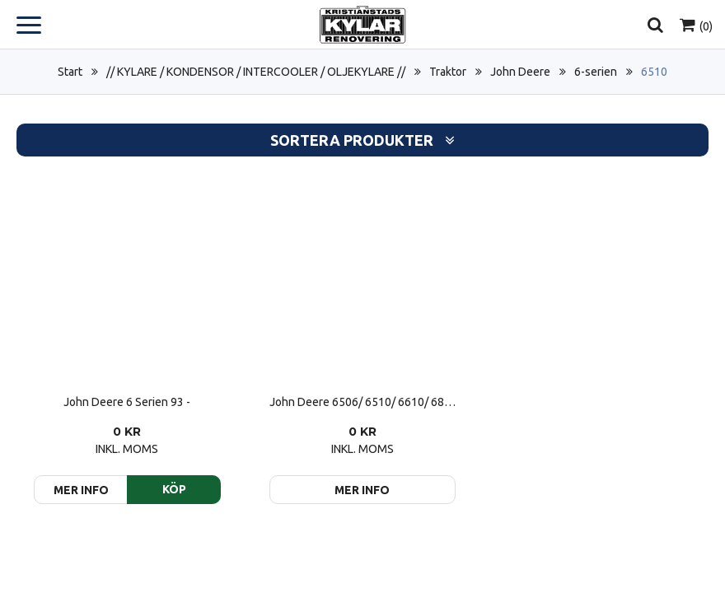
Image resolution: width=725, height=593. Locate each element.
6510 (654, 71)
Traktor (447, 71)
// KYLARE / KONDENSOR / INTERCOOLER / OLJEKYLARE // (255, 71)
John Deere (520, 71)
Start (70, 71)
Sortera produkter (362, 140)
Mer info (362, 490)
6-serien (595, 71)
